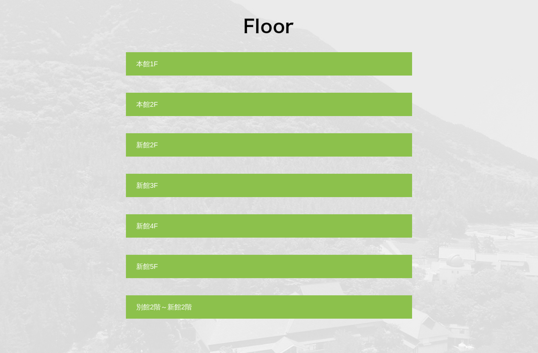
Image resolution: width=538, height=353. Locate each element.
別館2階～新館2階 (164, 307)
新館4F (147, 226)
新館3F (147, 185)
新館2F (147, 145)
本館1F (147, 64)
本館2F (147, 104)
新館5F (147, 266)
